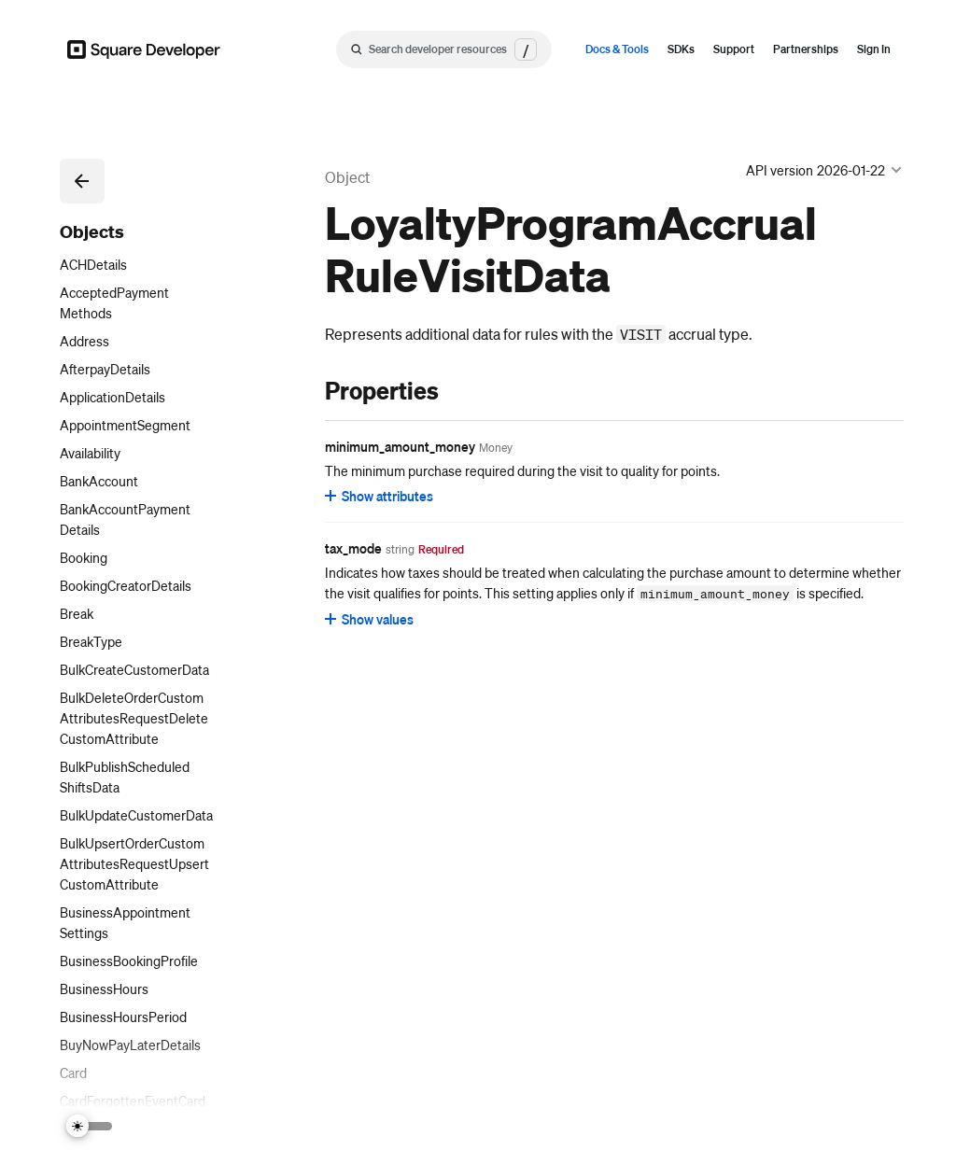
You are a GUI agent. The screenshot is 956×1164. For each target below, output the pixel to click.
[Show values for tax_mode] (370, 619)
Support (733, 49)
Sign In (874, 49)
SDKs (681, 49)
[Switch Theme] (90, 1126)
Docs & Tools (617, 49)
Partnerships (805, 49)
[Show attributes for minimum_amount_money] (380, 495)
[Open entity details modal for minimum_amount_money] (496, 448)
